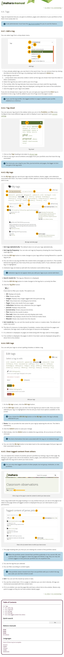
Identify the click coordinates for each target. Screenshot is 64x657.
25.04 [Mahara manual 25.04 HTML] (4, 629)
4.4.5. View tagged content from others (15, 614)
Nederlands (6, 651)
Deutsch (5, 645)
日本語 (5, 650)
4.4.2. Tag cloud (9, 609)
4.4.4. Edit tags (8, 613)
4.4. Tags (5, 606)
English (5, 646)
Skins (47, 7)
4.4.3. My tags (8, 611)
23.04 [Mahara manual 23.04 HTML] (4, 633)
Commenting (56, 7)
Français (5, 648)
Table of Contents (9, 602)
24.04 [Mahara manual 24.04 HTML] (4, 631)
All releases (6, 634)
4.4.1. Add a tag (9, 608)
